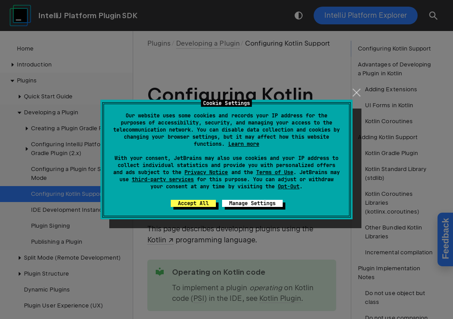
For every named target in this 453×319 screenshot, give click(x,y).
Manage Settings (252, 203)
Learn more (243, 144)
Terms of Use (274, 172)
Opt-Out (288, 186)
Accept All (193, 203)
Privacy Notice (206, 172)
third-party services (163, 179)
